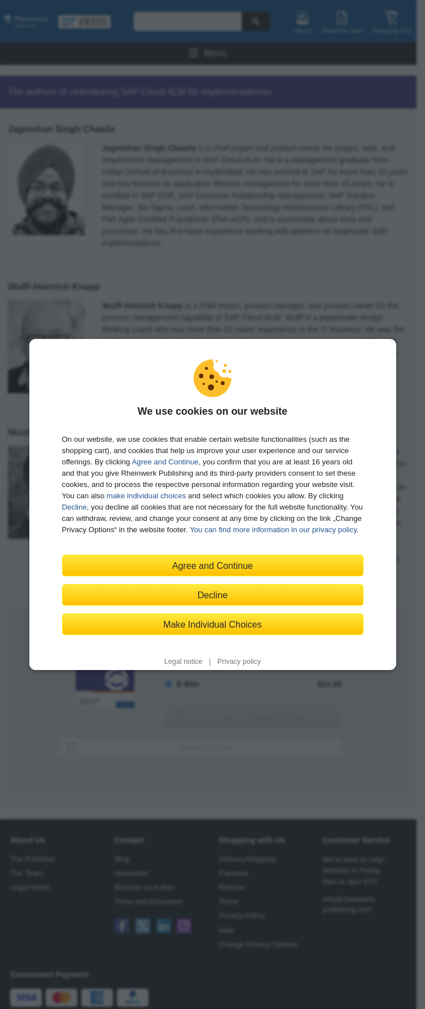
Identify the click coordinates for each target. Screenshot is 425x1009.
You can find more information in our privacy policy (273, 529)
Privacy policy (239, 662)
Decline (74, 507)
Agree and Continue (165, 462)
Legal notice (183, 662)
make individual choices (146, 496)
